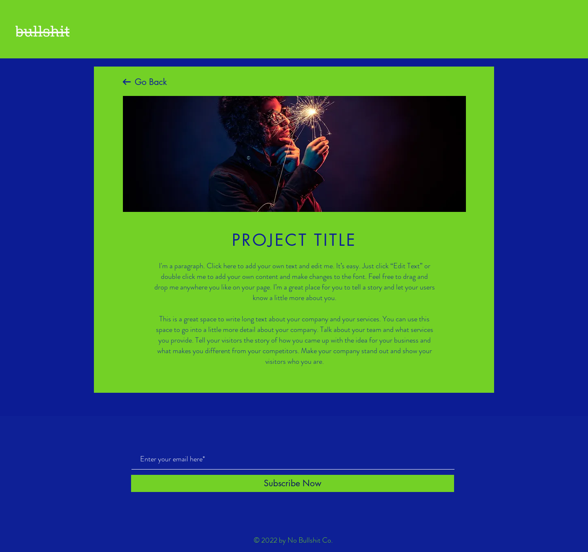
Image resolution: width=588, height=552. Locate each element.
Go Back (151, 81)
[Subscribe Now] (292, 483)
